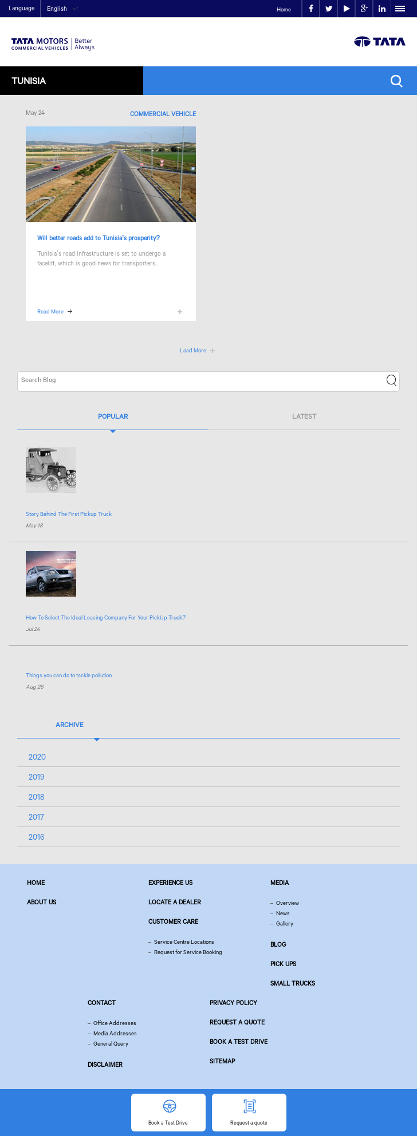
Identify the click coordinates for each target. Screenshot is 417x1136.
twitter (329, 9)
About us (41, 902)
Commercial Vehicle (163, 114)
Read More (50, 311)
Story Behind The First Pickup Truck (69, 514)
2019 (37, 777)
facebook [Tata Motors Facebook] (311, 9)
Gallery (284, 923)
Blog (278, 944)
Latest (304, 416)
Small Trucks (292, 983)
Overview (287, 903)
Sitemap (222, 1061)
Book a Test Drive (238, 1042)
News (283, 913)
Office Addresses (114, 1023)
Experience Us (170, 883)
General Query (110, 1043)
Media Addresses (115, 1033)
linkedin (382, 9)
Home (284, 9)
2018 (36, 797)
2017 (36, 817)
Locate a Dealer (174, 902)
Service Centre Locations (184, 942)
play (347, 9)
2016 (37, 837)
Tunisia (28, 80)
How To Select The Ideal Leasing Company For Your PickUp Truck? (106, 617)
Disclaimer (105, 1064)
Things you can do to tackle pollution (69, 675)
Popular (113, 416)
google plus (364, 9)
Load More (193, 350)
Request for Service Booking (188, 952)
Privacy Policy (233, 1003)
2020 (37, 757)
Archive (70, 724)
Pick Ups (283, 964)
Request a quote (237, 1022)
